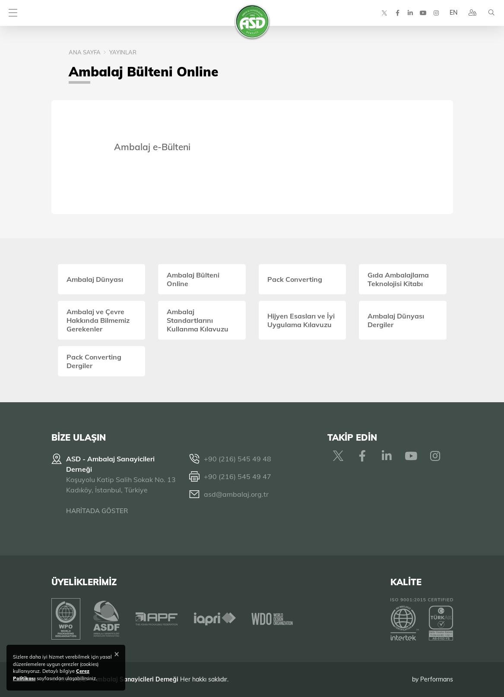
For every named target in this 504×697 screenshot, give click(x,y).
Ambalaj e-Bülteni (152, 146)
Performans (436, 679)
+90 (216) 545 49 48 (237, 458)
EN (453, 13)
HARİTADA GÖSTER (97, 511)
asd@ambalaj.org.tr (236, 494)
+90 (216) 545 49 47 (237, 476)
